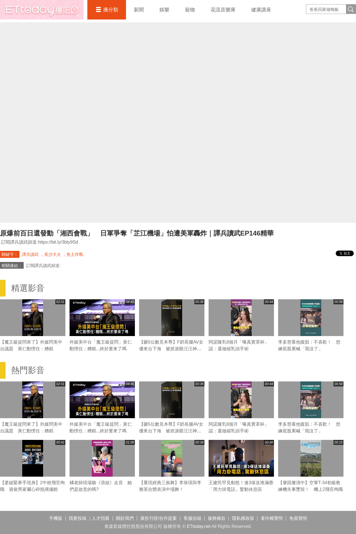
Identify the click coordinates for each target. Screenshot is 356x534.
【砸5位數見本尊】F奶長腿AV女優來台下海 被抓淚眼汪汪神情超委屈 (171, 349)
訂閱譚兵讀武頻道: (43, 265)
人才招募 (101, 518)
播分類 (110, 10)
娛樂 (164, 10)
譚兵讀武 (30, 254)
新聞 (139, 10)
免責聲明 (298, 518)
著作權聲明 (272, 518)
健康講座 (261, 10)
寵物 (190, 10)
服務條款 (217, 518)
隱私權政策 (243, 518)
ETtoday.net (199, 526)
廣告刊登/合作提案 (158, 518)
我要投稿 (77, 518)
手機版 (55, 518)
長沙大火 (52, 254)
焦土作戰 (74, 254)
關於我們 (125, 518)
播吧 (41, 9)
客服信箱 (192, 518)
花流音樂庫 (223, 10)
